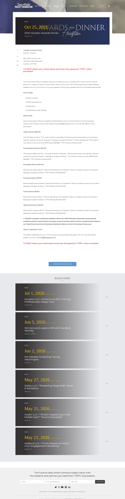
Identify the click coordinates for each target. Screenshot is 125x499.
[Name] (32, 481)
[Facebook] (17, 53)
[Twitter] (17, 57)
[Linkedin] (69, 487)
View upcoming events (62, 264)
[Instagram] (65, 487)
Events (56, 6)
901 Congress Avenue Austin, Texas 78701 (62, 491)
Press (92, 6)
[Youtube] (62, 487)
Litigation (73, 6)
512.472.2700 (43, 491)
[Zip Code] (82, 481)
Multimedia (46, 6)
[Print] (17, 65)
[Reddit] (17, 61)
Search (109, 6)
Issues (63, 6)
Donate (101, 6)
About (37, 6)
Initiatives (83, 6)
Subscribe (100, 482)
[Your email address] (57, 481)
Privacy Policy (81, 491)
